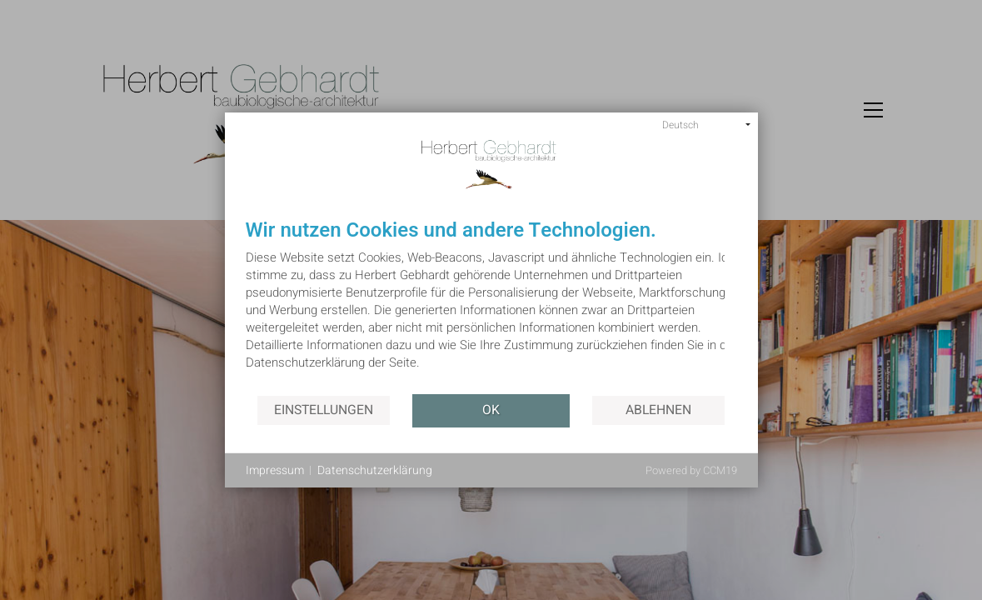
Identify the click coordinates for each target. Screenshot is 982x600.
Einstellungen (323, 410)
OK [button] (491, 410)
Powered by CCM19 (691, 470)
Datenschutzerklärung (374, 470)
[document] (491, 307)
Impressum (275, 470)
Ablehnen (658, 410)
